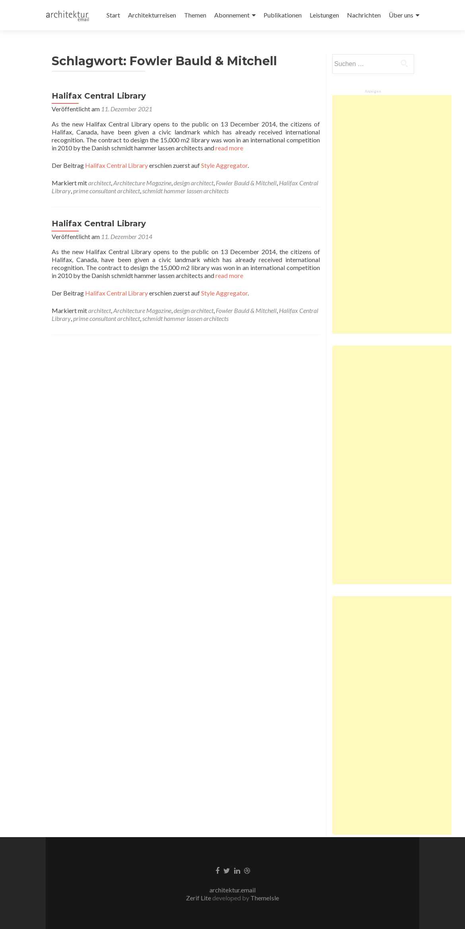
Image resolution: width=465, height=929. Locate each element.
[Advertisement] (391, 214)
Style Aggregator (224, 165)
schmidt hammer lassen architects (185, 190)
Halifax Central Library (99, 96)
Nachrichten (364, 15)
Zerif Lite (199, 898)
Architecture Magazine (142, 183)
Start (113, 15)
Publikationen (283, 15)
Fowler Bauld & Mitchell (246, 183)
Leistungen (324, 15)
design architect (193, 183)
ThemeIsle (264, 898)
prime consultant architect (106, 190)
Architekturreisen (152, 15)
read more (228, 148)
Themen (195, 15)
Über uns (401, 15)
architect (99, 183)
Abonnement (232, 15)
